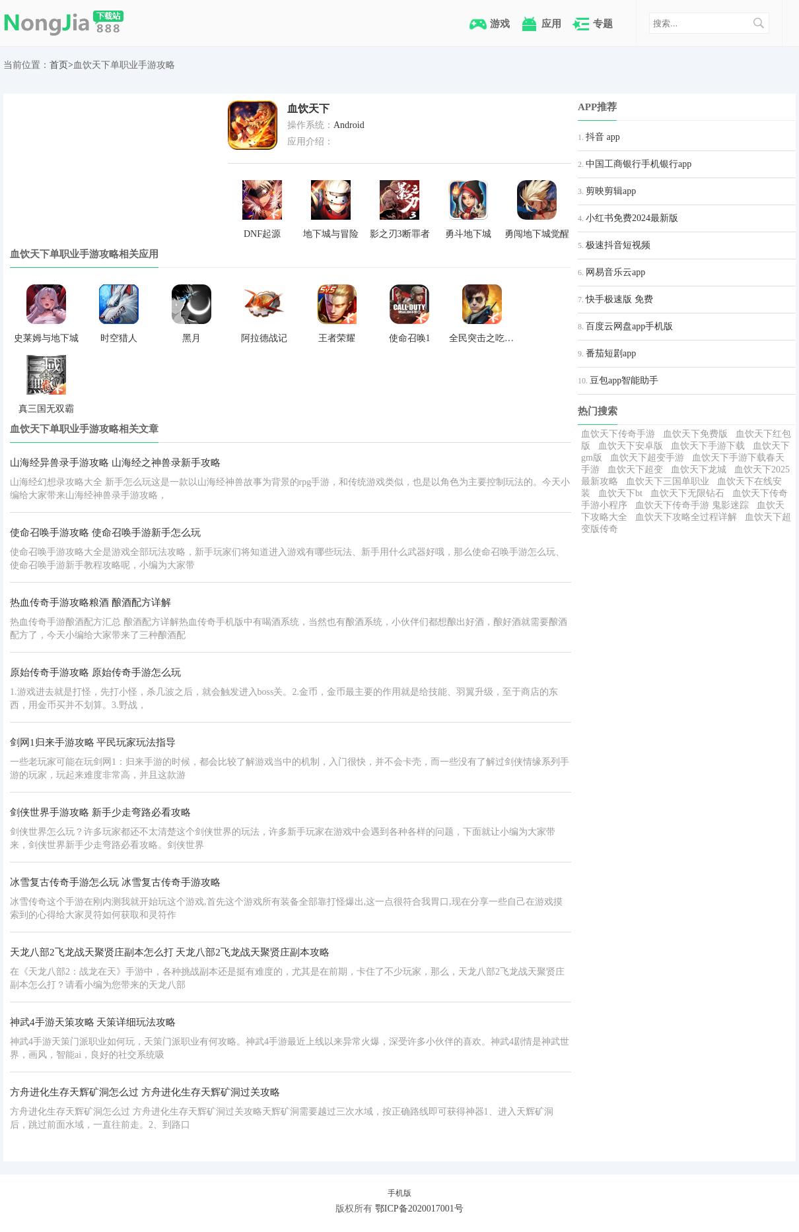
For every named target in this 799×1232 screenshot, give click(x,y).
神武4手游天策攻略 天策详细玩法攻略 (93, 1022)
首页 (59, 65)
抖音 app (603, 137)
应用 (551, 23)
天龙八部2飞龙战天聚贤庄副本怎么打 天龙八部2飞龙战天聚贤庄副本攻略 (170, 952)
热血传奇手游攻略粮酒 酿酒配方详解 (90, 602)
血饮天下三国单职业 (667, 481)
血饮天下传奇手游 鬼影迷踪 (692, 505)
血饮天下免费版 (695, 434)
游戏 (500, 23)
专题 (603, 23)
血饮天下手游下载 (708, 446)
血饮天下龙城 (698, 469)
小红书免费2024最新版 (632, 218)
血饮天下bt (620, 493)
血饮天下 (308, 108)
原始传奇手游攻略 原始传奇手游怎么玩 (95, 672)
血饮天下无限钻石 (687, 493)
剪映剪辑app (611, 191)
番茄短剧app (611, 353)
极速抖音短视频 (618, 245)
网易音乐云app (615, 272)
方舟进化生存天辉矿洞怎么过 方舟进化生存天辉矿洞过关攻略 (145, 1092)
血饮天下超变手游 (647, 458)
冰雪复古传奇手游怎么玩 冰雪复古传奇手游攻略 (115, 882)
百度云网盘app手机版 (629, 326)
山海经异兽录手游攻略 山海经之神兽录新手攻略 (115, 462)
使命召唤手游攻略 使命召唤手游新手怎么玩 (105, 532)
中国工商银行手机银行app (638, 164)
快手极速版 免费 (619, 299)
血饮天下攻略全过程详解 (686, 517)
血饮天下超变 (635, 469)
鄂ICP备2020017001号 (419, 1209)
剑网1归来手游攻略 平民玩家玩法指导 (93, 742)
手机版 (399, 1193)
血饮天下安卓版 (630, 446)
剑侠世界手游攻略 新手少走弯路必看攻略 (100, 812)
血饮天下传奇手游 (618, 434)
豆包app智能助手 (624, 380)
